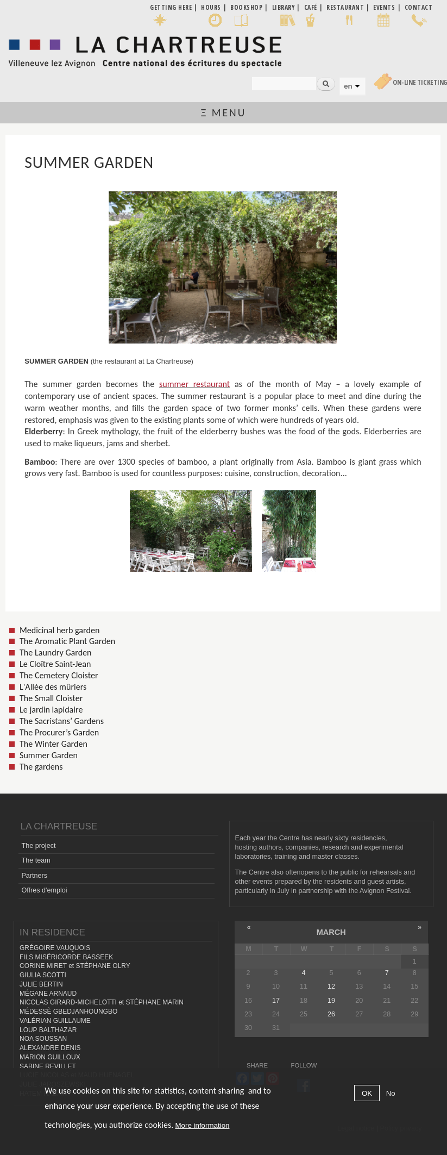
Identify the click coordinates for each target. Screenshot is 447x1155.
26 (331, 1014)
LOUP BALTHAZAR (48, 1030)
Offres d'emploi (44, 890)
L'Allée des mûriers (53, 687)
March (331, 932)
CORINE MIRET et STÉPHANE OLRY (75, 966)
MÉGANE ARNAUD (48, 993)
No (390, 1093)
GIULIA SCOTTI (43, 975)
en (348, 86)
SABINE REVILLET (48, 1066)
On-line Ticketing (420, 82)
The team (35, 860)
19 (331, 1000)
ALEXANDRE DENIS (50, 1048)
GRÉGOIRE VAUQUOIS (55, 948)
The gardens (41, 766)
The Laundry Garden (56, 652)
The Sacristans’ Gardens (62, 721)
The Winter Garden (53, 744)
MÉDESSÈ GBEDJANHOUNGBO (68, 1011)
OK (367, 1093)
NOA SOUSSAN (43, 1038)
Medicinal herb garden (59, 630)
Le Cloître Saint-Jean (55, 664)
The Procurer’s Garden (59, 732)
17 (276, 1000)
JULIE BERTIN (41, 984)
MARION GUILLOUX (50, 1057)
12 (331, 986)
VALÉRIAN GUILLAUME (55, 1021)
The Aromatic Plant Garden (67, 641)
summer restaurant (194, 384)
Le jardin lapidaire (51, 709)
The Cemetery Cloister (59, 675)
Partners (34, 875)
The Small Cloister (51, 698)
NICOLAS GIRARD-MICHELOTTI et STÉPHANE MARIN (102, 1002)
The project (38, 846)
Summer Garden (49, 755)
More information (202, 1125)
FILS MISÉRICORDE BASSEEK (66, 957)
